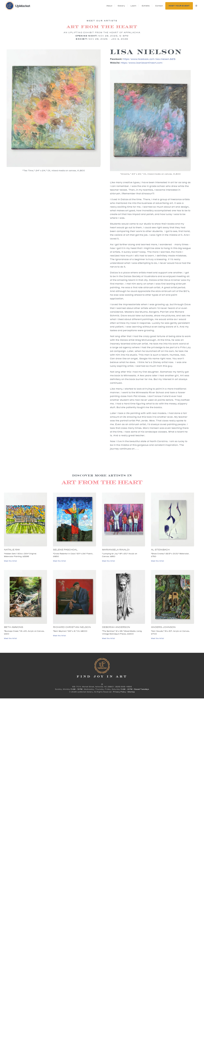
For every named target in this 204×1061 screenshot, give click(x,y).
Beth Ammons (13, 627)
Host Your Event (179, 6)
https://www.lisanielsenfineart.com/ (142, 62)
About (109, 6)
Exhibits (146, 6)
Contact (159, 6)
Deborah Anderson (116, 627)
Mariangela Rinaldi (116, 549)
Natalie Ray (12, 549)
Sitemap (131, 692)
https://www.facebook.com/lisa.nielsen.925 (149, 59)
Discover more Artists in (102, 475)
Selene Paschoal (65, 549)
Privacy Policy (119, 692)
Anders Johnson (163, 627)
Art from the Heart (102, 26)
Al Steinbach (160, 549)
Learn (133, 6)
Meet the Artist (10, 561)
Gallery (121, 6)
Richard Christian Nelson (72, 627)
